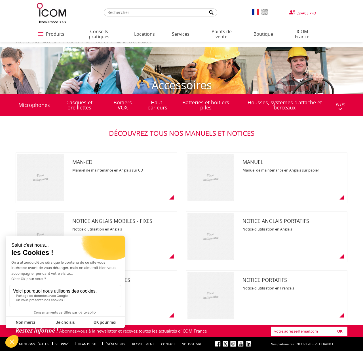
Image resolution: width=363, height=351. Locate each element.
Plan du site (88, 344)
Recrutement (143, 344)
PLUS (340, 106)
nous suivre (192, 344)
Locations (144, 34)
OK (340, 331)
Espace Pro (306, 13)
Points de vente (222, 34)
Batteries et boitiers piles (205, 105)
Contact (168, 344)
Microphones (34, 105)
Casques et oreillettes (79, 105)
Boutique (263, 34)
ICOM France (302, 34)
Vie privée (63, 344)
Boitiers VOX (122, 105)
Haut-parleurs (157, 105)
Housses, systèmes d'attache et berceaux (285, 105)
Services (180, 34)
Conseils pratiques (99, 34)
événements (115, 344)
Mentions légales (33, 344)
